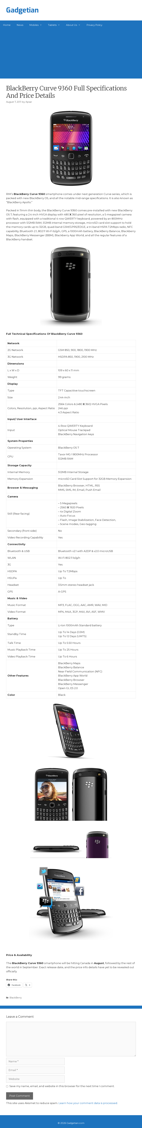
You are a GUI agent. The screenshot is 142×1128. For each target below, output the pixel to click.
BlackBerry (15, 997)
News (20, 25)
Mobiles (37, 25)
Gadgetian (22, 10)
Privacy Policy (94, 25)
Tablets (55, 25)
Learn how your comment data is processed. (88, 1103)
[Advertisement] (71, 52)
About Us (74, 25)
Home (7, 25)
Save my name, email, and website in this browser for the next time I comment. (61, 1086)
